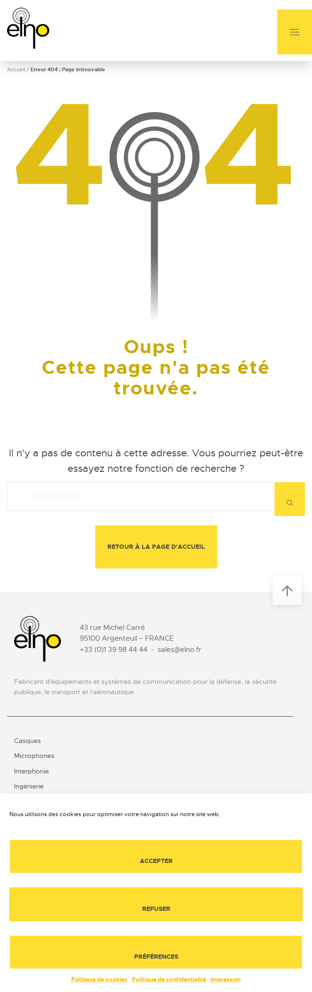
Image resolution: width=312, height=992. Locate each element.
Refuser (156, 909)
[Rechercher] (289, 499)
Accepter (156, 861)
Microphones (34, 755)
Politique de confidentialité (169, 979)
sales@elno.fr (179, 649)
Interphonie (31, 771)
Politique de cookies (99, 979)
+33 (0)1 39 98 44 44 (113, 649)
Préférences (156, 957)
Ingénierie (29, 786)
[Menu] (294, 31)
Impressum (226, 979)
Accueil (16, 69)
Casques (27, 740)
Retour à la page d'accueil (156, 547)
